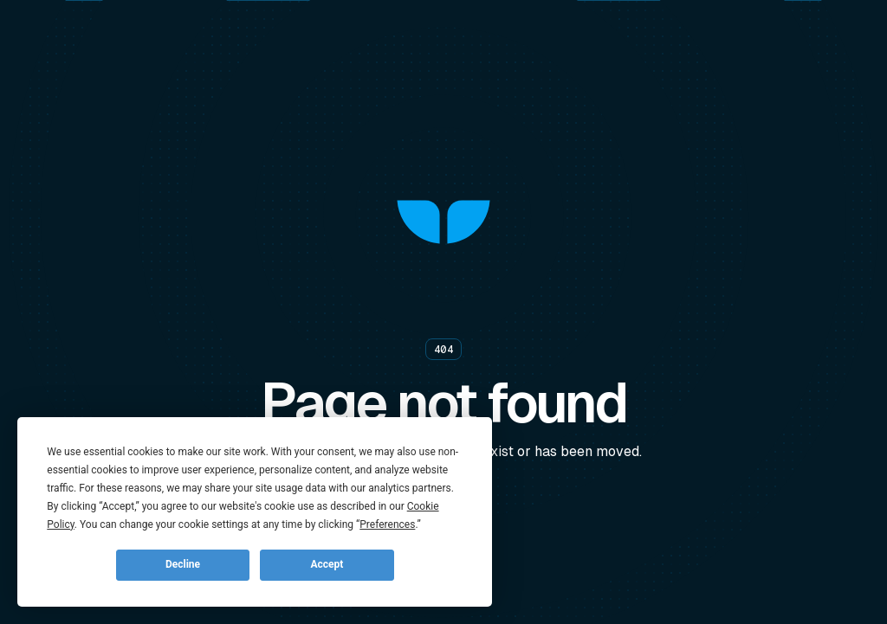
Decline (182, 564)
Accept (326, 564)
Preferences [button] (387, 524)
